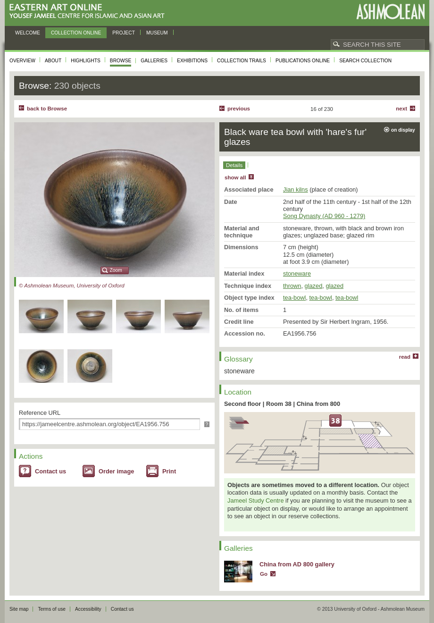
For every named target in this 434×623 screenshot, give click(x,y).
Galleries (154, 60)
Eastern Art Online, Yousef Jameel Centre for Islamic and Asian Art (89, 11)
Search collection (365, 60)
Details (234, 165)
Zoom (116, 270)
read (404, 357)
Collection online (76, 32)
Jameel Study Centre (255, 500)
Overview (22, 60)
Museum (157, 32)
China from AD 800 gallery (296, 564)
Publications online (302, 60)
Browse (121, 60)
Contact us (50, 471)
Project (123, 32)
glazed (314, 285)
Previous (238, 108)
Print (169, 471)
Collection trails (241, 60)
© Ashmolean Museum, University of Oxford (72, 285)
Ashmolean (390, 11)
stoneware (297, 273)
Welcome (27, 32)
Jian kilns (295, 189)
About (53, 60)
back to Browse (47, 108)
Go (263, 574)
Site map (18, 609)
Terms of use (52, 609)
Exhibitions (192, 60)
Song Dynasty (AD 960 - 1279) (324, 215)
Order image (116, 471)
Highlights (85, 60)
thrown (292, 285)
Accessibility (88, 609)
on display (403, 130)
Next (401, 108)
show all (235, 177)
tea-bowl (294, 297)
